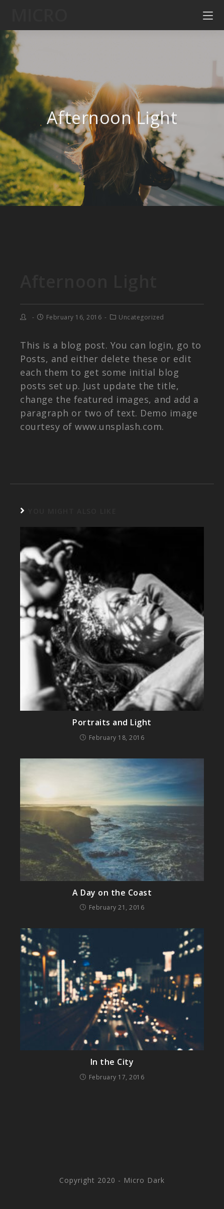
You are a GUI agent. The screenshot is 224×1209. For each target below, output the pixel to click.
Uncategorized (141, 317)
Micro (39, 15)
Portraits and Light (112, 722)
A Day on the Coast (112, 892)
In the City (112, 1061)
